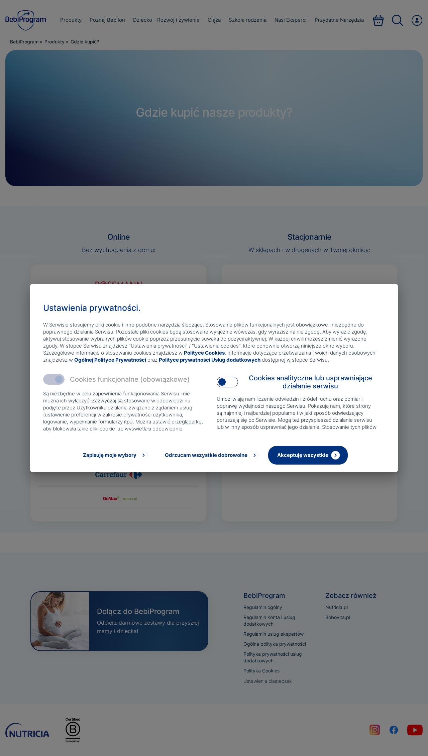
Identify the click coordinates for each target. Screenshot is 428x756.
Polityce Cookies (204, 353)
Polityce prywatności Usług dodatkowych (209, 360)
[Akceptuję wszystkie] (308, 455)
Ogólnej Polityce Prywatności (110, 360)
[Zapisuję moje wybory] (114, 455)
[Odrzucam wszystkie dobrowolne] (211, 455)
